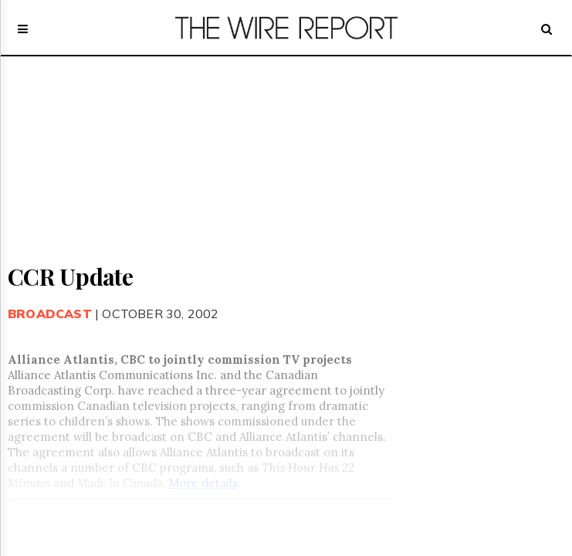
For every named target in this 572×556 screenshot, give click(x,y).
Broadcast (50, 313)
